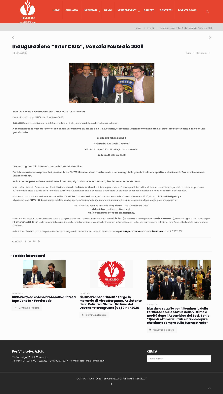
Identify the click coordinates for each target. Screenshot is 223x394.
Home (138, 27)
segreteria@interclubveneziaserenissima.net (139, 231)
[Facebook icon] (111, 383)
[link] (91, 22)
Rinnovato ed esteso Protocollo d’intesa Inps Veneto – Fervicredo (44, 299)
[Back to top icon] (209, 388)
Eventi (150, 27)
